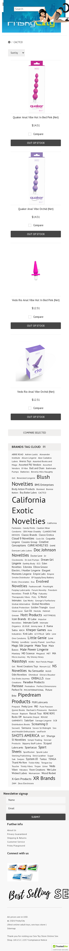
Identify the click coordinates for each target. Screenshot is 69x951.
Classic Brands (29, 534)
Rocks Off (17, 717)
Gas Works (28, 600)
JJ (44, 626)
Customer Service (16, 841)
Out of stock (36, 142)
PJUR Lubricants (40, 702)
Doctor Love (36, 555)
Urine (45, 766)
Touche (15, 766)
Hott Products (31, 615)
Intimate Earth (30, 622)
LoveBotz (24, 642)
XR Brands (44, 778)
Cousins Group (29, 542)
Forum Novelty (39, 590)
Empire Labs (39, 573)
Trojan (37, 766)
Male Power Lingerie (34, 649)
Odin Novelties (19, 674)
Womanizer (34, 773)
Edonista (27, 566)
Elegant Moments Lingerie (31, 572)
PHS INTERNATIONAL (34, 689)
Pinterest (22, 860)
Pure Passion (46, 706)
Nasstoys (19, 661)
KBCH (21, 630)
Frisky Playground (16, 845)
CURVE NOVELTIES (38, 545)
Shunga (51, 736)
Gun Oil (28, 611)
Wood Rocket (49, 773)
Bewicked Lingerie (26, 478)
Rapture (24, 713)
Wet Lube (51, 769)
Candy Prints (29, 527)
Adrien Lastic (31, 454)
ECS (38, 563)
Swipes (20, 759)
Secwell (16, 728)
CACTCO (42, 492)
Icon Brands (19, 619)
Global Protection (21, 607)
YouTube (16, 860)
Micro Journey (18, 657)
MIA (54, 653)
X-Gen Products (21, 779)
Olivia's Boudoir (47, 674)
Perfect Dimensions (46, 686)
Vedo (52, 766)
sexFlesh (41, 731)
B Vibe (25, 468)
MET (49, 653)
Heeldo (37, 611)
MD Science (28, 653)
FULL (34, 597)
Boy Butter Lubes (28, 492)
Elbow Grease (40, 567)
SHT (43, 735)
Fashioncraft (35, 586)
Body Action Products (23, 489)
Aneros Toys (25, 461)
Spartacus (31, 747)
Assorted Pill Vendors (30, 464)
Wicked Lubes (19, 773)
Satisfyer (29, 720)
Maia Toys (41, 645)
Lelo (48, 633)
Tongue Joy (46, 762)
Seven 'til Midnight (42, 728)
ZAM (14, 783)
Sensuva (26, 728)
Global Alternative (21, 604)
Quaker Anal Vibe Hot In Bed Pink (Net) (36, 117)
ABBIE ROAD (17, 454)
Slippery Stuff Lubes (32, 743)
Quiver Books (18, 709)
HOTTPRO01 (50, 615)
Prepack (16, 706)
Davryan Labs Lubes (22, 550)
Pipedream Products (26, 698)
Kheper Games (36, 630)
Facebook (28, 860)
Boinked (40, 489)
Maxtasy (16, 653)
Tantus (43, 759)
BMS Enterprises (44, 484)
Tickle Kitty (34, 762)
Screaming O (40, 724)
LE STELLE (39, 633)
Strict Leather (39, 755)
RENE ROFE (49, 713)
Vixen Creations (37, 769)
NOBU (31, 661)
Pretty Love (27, 706)
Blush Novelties (31, 480)
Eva (32, 581)
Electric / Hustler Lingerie (26, 570)
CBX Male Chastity (32, 531)
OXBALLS (37, 678)
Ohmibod (33, 674)
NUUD (48, 671)
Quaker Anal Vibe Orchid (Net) (36, 209)
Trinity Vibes (27, 766)
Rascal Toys (35, 713)
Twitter (9, 860)
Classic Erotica (46, 534)
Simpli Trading (35, 740)
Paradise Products (34, 682)
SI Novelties (19, 739)
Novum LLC (45, 666)
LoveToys (50, 642)
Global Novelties (41, 604)
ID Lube (32, 619)
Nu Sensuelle (36, 671)
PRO (36, 706)
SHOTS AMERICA (25, 735)
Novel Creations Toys (27, 666)
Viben (15, 769)
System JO (32, 759)
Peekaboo (30, 686)
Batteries (24, 471)
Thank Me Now (19, 762)
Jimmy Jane (36, 626)
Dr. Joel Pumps (32, 559)
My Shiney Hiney (35, 657)
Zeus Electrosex (26, 783)
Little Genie (37, 637)
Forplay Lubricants (21, 590)
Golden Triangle (39, 607)
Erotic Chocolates (20, 581)
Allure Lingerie (29, 457)
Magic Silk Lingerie (22, 645)
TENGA (52, 759)
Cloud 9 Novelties (23, 538)
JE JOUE (25, 626)
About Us (11, 830)
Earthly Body (29, 563)
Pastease (17, 686)
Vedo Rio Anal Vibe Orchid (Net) (35, 391)
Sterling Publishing (21, 755)
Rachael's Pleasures (36, 710)
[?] (44, 446)
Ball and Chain (36, 468)
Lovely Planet (38, 642)
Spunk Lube (42, 751)
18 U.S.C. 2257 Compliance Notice (30, 940)
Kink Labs (28, 633)
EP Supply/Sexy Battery (42, 577)
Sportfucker (29, 751)
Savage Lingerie (43, 720)
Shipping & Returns (16, 838)
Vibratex (23, 769)
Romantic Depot (31, 716)
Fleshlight (48, 586)
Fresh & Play (30, 593)
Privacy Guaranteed (17, 834)
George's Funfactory (45, 600)
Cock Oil (40, 538)
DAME (52, 545)
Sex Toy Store (40, 936)
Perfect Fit (17, 689)
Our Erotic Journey (21, 678)
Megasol (40, 653)
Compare (38, 134)
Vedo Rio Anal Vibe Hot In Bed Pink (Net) (36, 300)
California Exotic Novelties (29, 510)
